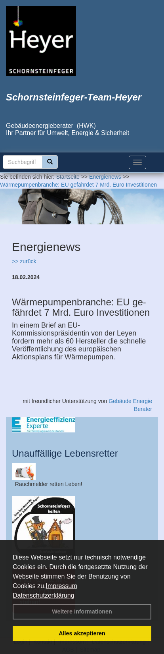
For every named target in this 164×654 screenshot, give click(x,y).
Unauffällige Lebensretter (65, 453)
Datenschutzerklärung (43, 595)
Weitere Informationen (82, 611)
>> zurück (24, 261)
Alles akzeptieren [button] (82, 633)
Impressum (61, 586)
